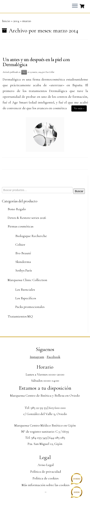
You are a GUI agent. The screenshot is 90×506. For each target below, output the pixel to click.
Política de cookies (46, 478)
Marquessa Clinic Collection (27, 280)
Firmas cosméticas (20, 226)
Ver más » (79, 108)
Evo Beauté (23, 253)
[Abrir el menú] (75, 6)
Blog (24, 72)
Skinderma (23, 262)
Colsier (20, 244)
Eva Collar (49, 72)
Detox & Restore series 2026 (27, 218)
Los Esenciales (25, 289)
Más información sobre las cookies (45, 485)
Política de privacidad (45, 471)
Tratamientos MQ (20, 316)
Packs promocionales (30, 307)
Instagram (37, 357)
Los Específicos (25, 298)
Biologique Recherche (31, 236)
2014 (16, 21)
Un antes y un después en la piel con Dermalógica (36, 62)
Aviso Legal (46, 465)
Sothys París (23, 270)
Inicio (6, 21)
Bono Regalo (17, 209)
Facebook (53, 357)
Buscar (79, 191)
